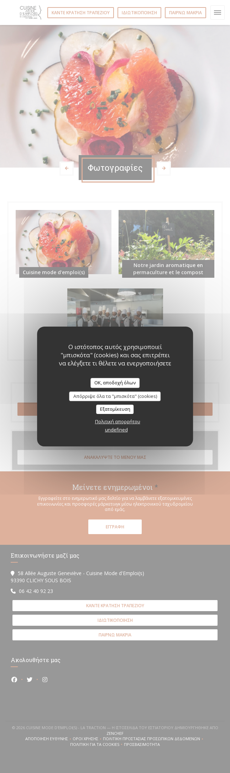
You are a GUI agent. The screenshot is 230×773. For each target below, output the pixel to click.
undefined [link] (116, 429)
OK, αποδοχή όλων (115, 382)
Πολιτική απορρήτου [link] (117, 421)
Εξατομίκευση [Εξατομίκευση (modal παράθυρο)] (115, 409)
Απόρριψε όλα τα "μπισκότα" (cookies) (115, 396)
